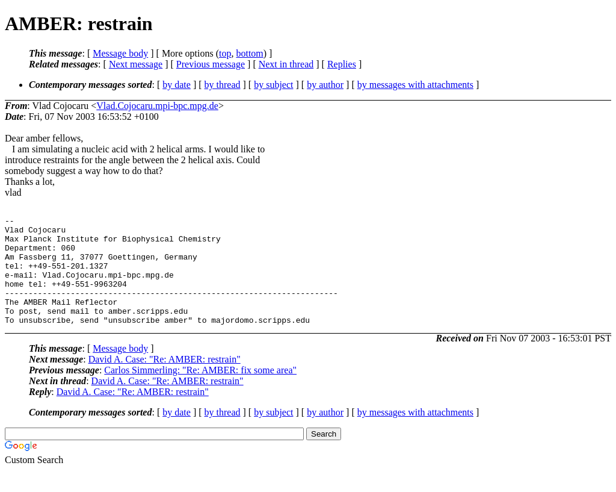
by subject (273, 84)
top (225, 53)
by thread (223, 84)
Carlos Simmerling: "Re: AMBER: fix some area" (200, 392)
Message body (120, 53)
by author (325, 84)
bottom (249, 53)
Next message (135, 64)
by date (176, 84)
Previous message (210, 64)
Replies (341, 64)
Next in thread (286, 64)
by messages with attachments (415, 84)
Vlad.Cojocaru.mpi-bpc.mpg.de (157, 106)
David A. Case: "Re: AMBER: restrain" (164, 381)
